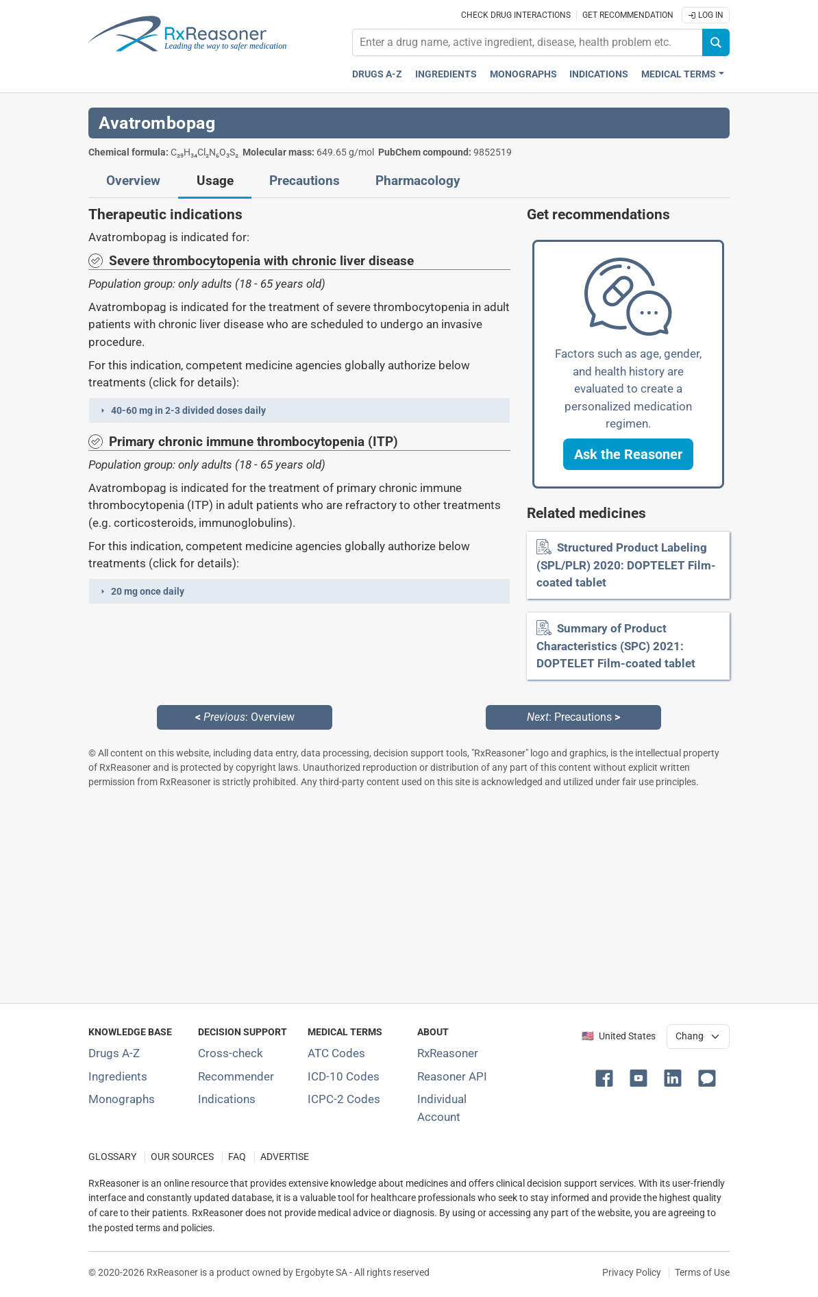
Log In (705, 15)
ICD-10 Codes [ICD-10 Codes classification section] (344, 1076)
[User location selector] (698, 1036)
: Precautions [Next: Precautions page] (573, 717)
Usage (215, 180)
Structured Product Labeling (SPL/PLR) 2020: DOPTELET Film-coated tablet (626, 565)
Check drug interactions (516, 15)
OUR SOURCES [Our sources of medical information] (182, 1157)
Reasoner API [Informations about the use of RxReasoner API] (452, 1076)
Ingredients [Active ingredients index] (446, 74)
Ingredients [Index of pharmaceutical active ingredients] (117, 1076)
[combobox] (527, 42)
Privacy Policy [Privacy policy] (631, 1272)
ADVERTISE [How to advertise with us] (284, 1157)
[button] (299, 410)
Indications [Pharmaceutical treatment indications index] (598, 74)
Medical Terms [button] (678, 74)
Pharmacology (417, 180)
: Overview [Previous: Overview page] (245, 717)
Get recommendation (627, 15)
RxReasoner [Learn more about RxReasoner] (447, 1053)
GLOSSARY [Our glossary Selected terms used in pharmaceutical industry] (112, 1157)
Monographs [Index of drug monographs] (121, 1099)
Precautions (304, 180)
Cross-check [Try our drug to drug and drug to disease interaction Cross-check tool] (230, 1053)
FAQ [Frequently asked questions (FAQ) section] (237, 1157)
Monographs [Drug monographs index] (523, 74)
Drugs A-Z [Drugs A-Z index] (377, 74)
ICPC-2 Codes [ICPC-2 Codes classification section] (344, 1099)
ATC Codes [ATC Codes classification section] (336, 1053)
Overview (133, 180)
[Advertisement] (409, 895)
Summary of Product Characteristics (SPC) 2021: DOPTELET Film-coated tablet (615, 645)
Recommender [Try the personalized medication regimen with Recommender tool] (236, 1076)
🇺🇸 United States (619, 1036)
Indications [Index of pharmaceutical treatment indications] (227, 1099)
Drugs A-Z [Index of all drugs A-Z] (114, 1053)
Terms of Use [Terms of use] (702, 1272)
